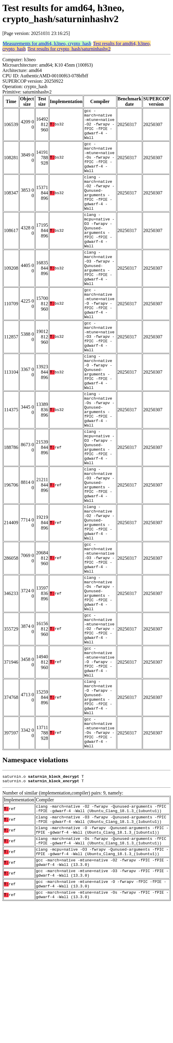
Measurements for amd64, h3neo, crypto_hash (47, 43)
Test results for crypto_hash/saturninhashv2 (68, 48)
